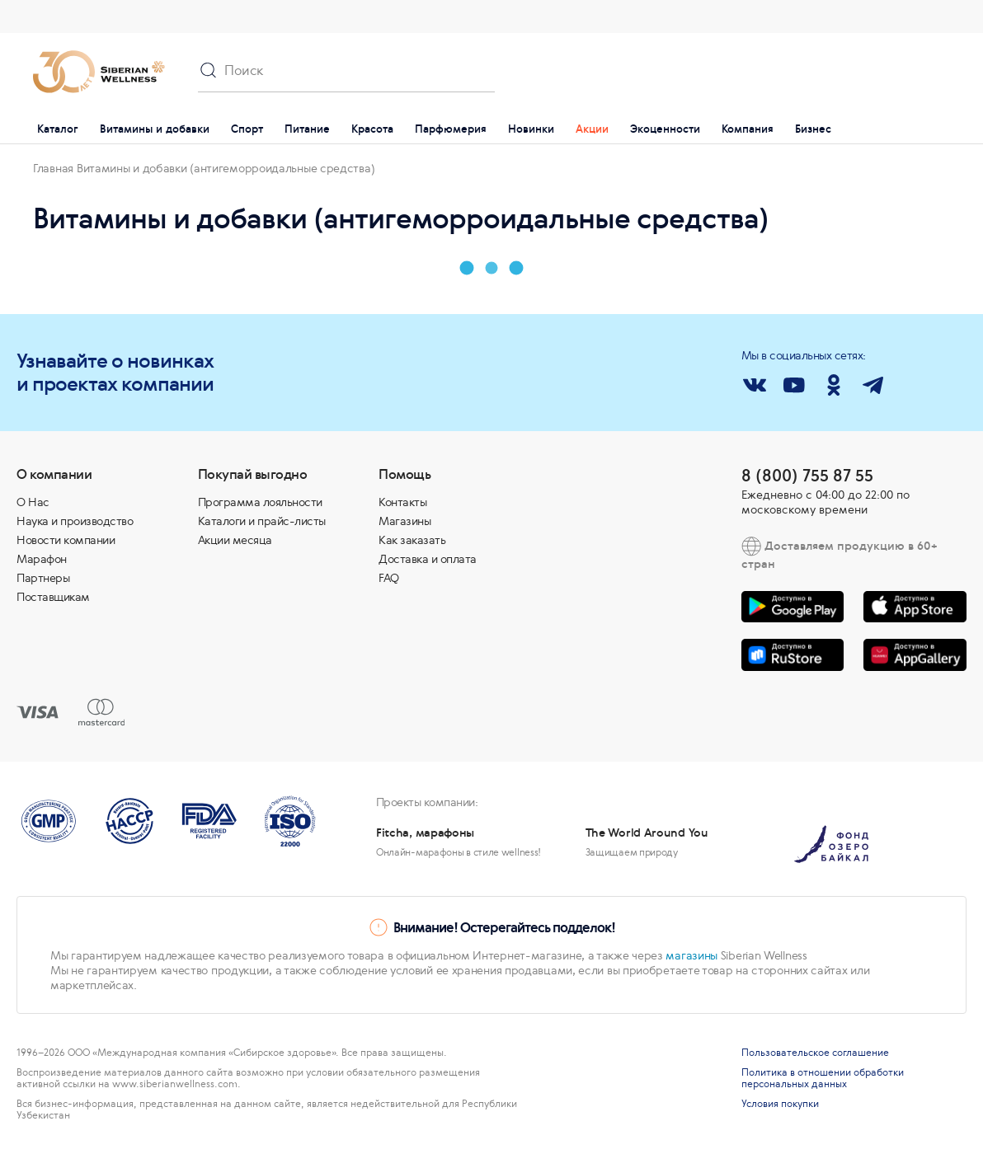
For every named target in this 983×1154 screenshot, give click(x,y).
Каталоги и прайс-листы (262, 521)
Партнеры (42, 577)
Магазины (404, 521)
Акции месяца (235, 539)
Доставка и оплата (428, 558)
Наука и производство (74, 521)
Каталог (57, 129)
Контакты (402, 502)
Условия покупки (780, 1103)
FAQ (389, 577)
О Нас (32, 502)
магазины (691, 955)
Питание (307, 129)
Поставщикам (53, 596)
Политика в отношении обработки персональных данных (822, 1078)
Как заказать (412, 539)
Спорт (247, 129)
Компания (748, 129)
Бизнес (813, 129)
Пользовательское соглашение (815, 1052)
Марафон (41, 558)
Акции (592, 129)
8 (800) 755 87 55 (807, 475)
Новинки (531, 129)
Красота (372, 129)
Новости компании (65, 539)
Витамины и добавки (154, 129)
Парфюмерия (451, 129)
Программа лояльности (260, 502)
